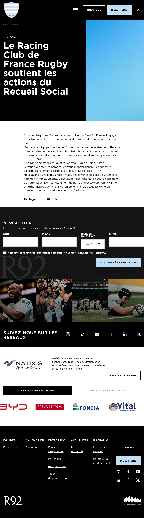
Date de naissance (88, 235)
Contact (128, 447)
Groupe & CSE (57, 466)
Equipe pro (10, 447)
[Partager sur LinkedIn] (48, 199)
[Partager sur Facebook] (42, 199)
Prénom (47, 234)
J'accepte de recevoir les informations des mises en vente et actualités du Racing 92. (56, 253)
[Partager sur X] (55, 199)
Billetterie (128, 460)
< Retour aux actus (12, 25)
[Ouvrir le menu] (76, 10)
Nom (6, 234)
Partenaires (55, 459)
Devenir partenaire (122, 375)
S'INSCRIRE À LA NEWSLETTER (118, 262)
